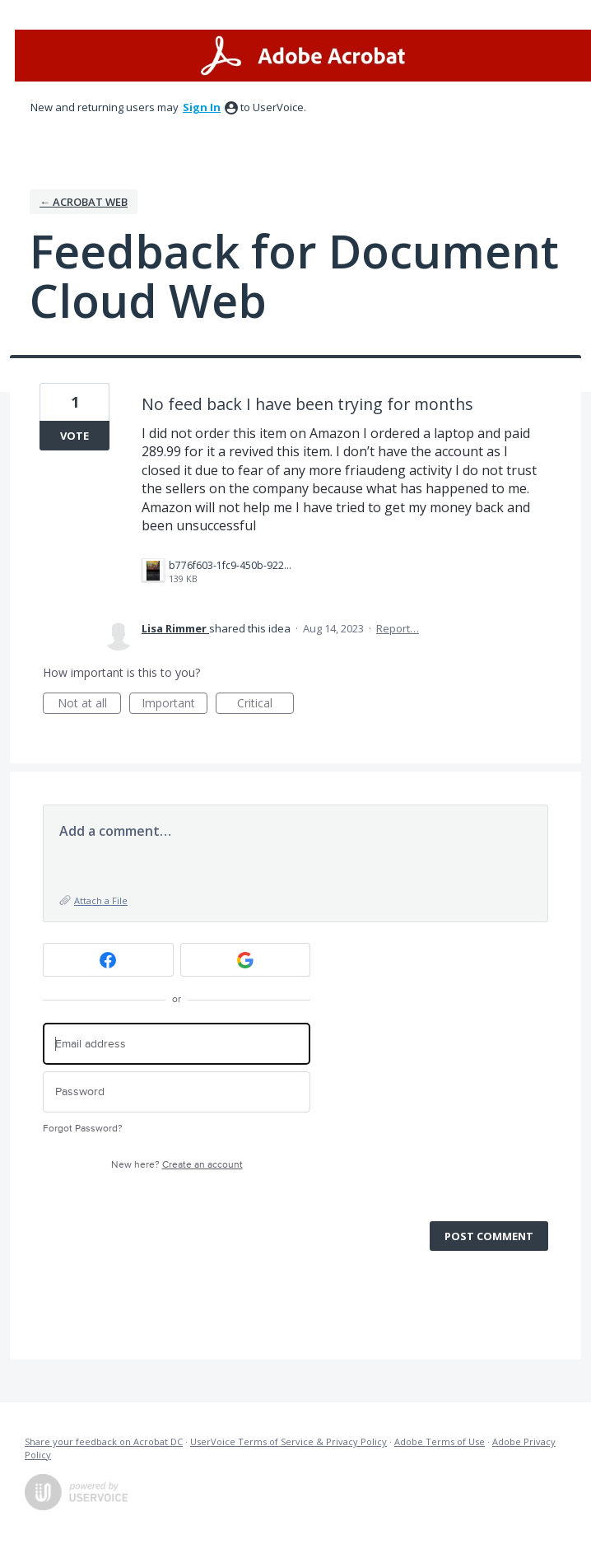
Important (174, 704)
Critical (265, 704)
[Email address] (176, 1044)
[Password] (176, 1092)
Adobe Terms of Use (439, 1441)
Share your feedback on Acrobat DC (104, 1441)
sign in (202, 107)
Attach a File (101, 900)
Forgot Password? (83, 1128)
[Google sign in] (245, 960)
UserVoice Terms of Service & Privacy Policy (288, 1441)
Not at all (90, 704)
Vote (74, 435)
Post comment (488, 1236)
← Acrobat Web (84, 201)
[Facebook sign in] (108, 960)
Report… (397, 628)
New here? (177, 1165)
